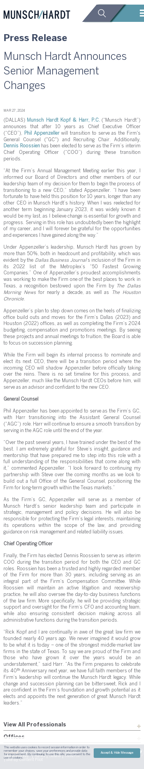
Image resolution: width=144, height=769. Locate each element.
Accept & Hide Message (117, 752)
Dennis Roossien (21, 146)
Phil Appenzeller (42, 133)
